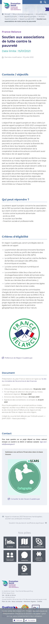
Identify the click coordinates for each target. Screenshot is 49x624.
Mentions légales (30, 601)
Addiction (24, 569)
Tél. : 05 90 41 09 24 (9, 595)
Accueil (8, 14)
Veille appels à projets (27, 17)
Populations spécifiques (10, 556)
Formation (24, 556)
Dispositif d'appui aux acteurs (39, 556)
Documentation (24, 542)
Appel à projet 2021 (27, 19)
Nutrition (10, 542)
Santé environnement (39, 542)
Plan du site (6, 601)
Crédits (39, 601)
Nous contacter (17, 601)
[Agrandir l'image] (24, 334)
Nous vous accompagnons (23, 14)
